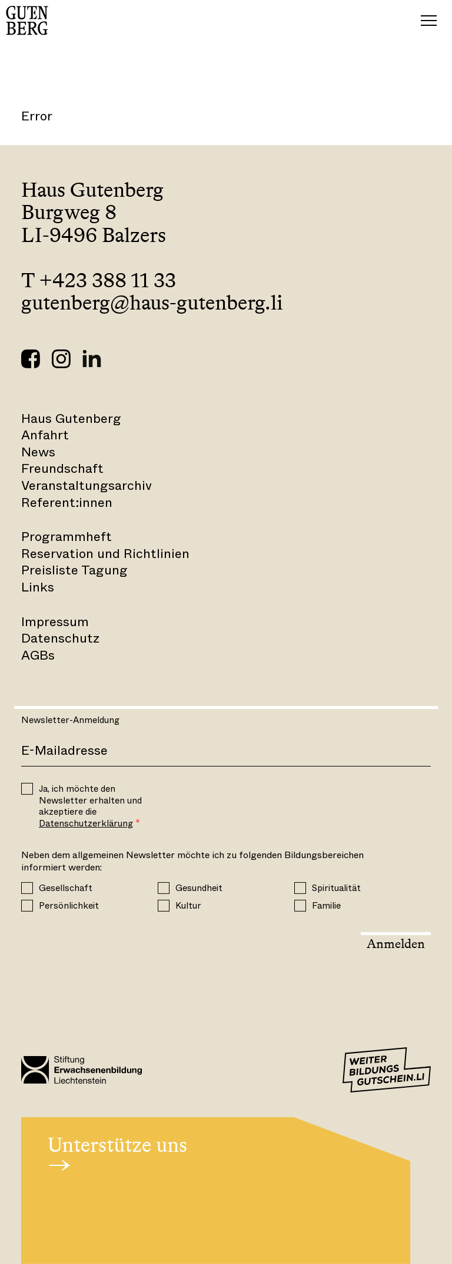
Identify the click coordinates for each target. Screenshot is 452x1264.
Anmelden (396, 944)
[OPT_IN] (27, 789)
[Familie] (300, 906)
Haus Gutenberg (71, 418)
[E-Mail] (226, 751)
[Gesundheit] (164, 888)
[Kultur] (164, 906)
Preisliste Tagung (74, 570)
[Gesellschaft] (27, 888)
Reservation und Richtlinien (105, 553)
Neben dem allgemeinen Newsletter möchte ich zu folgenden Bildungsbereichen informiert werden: (192, 861)
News (38, 452)
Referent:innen (66, 502)
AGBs (38, 655)
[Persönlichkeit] (27, 906)
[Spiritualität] (300, 888)
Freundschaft (62, 468)
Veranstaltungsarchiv (86, 485)
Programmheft (66, 536)
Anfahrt (45, 435)
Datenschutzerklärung (86, 823)
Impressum (55, 622)
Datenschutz (60, 638)
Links (37, 587)
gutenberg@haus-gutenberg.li (152, 302)
